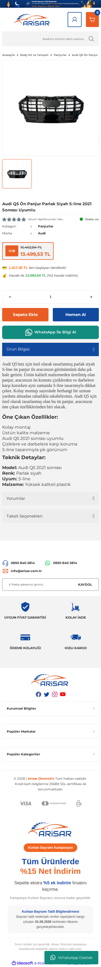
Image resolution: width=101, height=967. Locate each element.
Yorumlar (15, 498)
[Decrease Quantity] (9, 297)
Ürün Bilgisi (18, 349)
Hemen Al (75, 314)
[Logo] (32, 19)
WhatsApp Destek (71, 958)
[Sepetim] (92, 19)
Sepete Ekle (25, 314)
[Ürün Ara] (50, 38)
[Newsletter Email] (50, 584)
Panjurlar (45, 226)
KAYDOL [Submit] (85, 585)
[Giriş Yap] (74, 19)
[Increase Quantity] (91, 297)
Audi (42, 233)
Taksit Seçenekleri (24, 516)
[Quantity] (50, 297)
